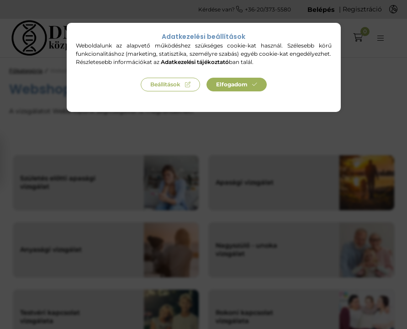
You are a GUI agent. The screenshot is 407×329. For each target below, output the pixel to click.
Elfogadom (232, 84)
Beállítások (165, 84)
